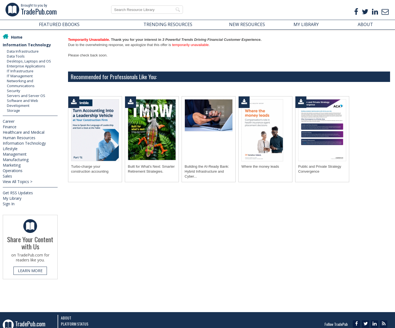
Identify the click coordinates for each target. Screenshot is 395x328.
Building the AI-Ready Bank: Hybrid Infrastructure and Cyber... (207, 171)
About (66, 318)
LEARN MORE (30, 270)
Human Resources (19, 137)
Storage (13, 110)
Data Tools (16, 56)
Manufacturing (16, 159)
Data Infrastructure (23, 51)
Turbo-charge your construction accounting (90, 168)
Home (16, 37)
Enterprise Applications (26, 66)
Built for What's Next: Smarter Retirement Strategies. (151, 168)
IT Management (20, 75)
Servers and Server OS (26, 95)
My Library (12, 198)
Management (15, 154)
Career (9, 121)
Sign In (9, 203)
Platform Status (74, 324)
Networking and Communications (21, 83)
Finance (9, 126)
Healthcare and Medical (23, 132)
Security (13, 90)
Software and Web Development (22, 103)
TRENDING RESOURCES (167, 24)
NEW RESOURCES (247, 24)
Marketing (12, 165)
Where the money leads (260, 166)
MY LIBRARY (306, 24)
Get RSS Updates (18, 192)
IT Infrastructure (20, 71)
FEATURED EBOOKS (59, 24)
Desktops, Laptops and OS (29, 61)
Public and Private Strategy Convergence (319, 168)
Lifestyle (10, 148)
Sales (7, 176)
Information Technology (27, 44)
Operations (12, 170)
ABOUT (365, 24)
